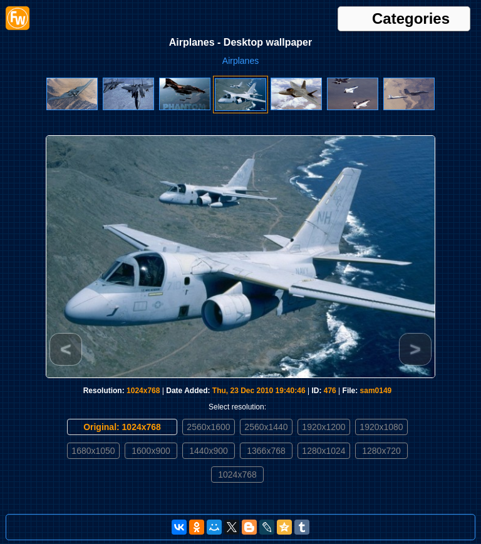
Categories (411, 18)
